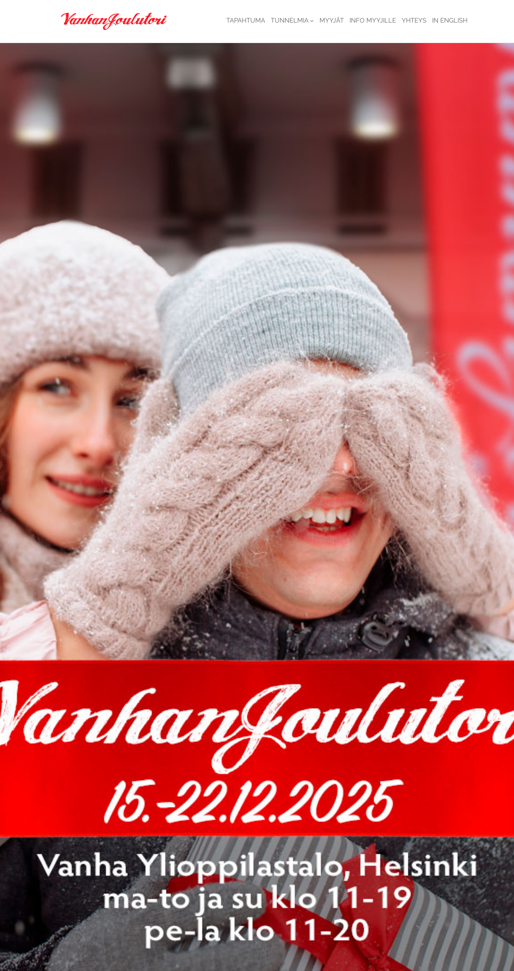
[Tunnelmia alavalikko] (312, 21)
